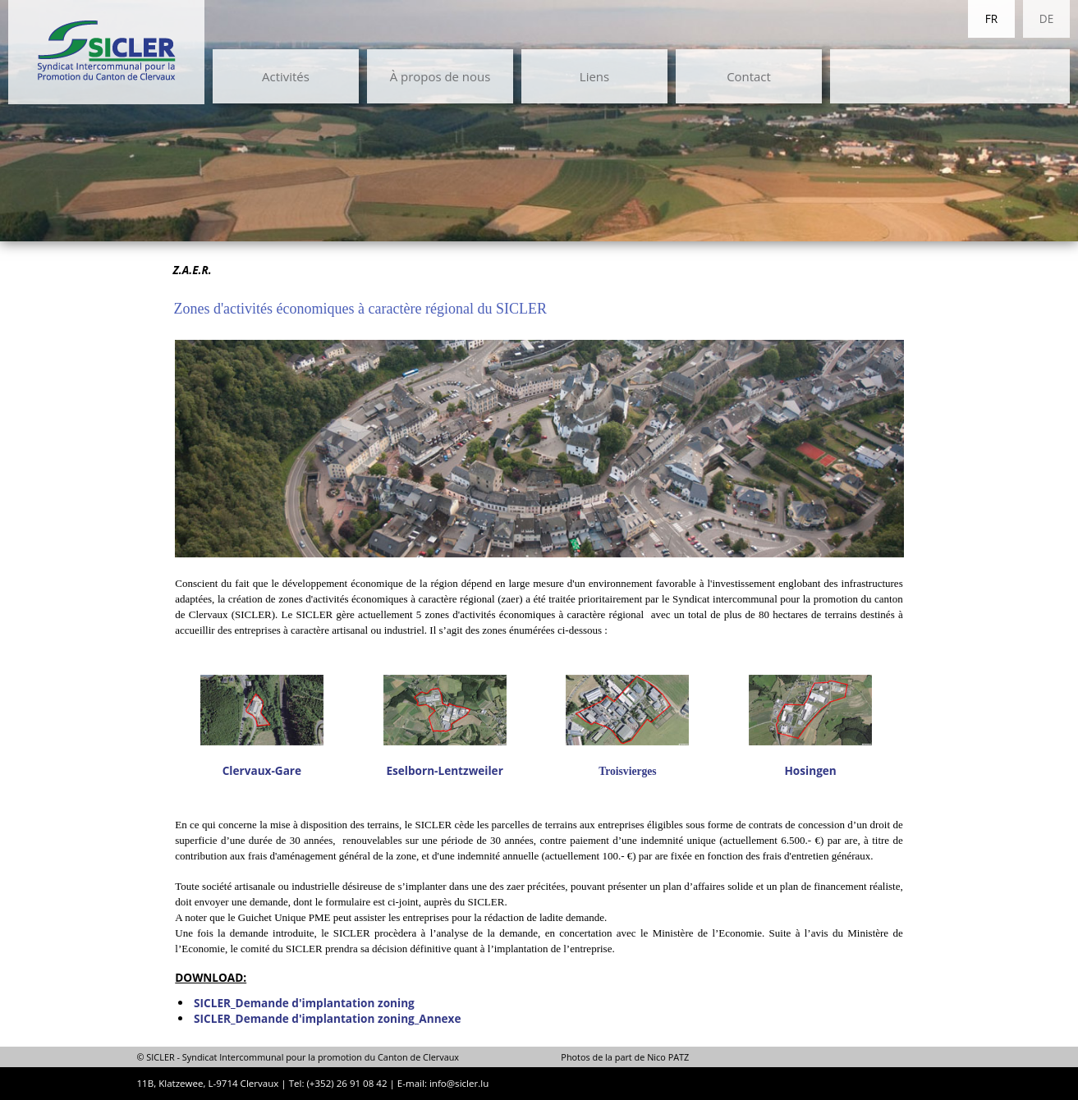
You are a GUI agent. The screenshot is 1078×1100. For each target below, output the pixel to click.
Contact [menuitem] (749, 76)
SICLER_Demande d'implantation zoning (304, 1003)
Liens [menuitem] (594, 76)
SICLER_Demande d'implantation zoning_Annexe (327, 1018)
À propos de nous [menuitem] (440, 76)
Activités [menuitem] (286, 76)
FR (991, 18)
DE (1046, 18)
